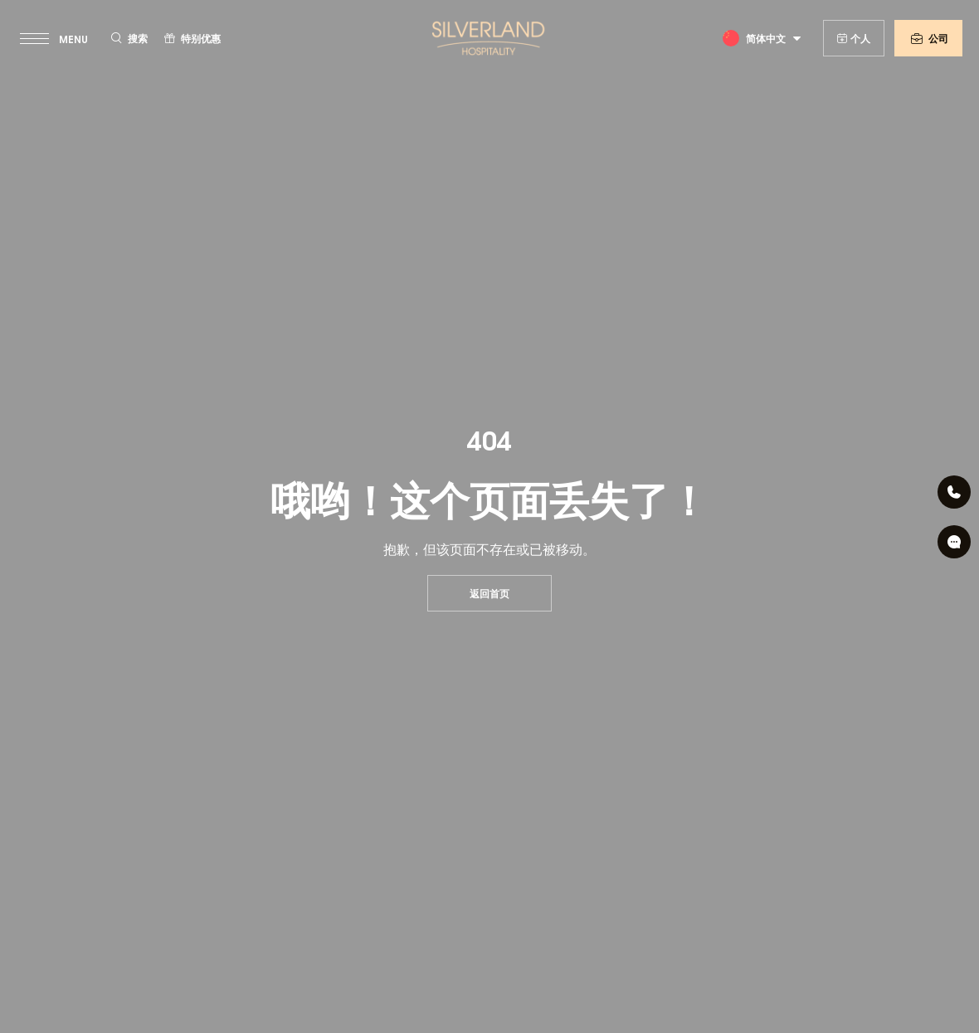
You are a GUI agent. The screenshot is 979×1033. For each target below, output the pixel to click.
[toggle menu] (56, 38)
